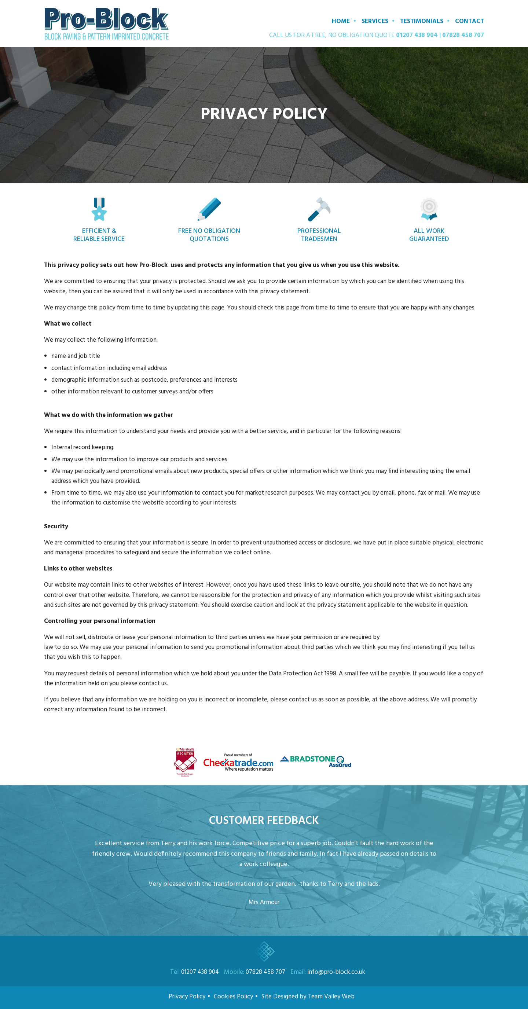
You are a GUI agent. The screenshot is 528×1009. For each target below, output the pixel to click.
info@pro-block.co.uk (336, 972)
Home (341, 21)
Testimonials (421, 21)
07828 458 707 (463, 35)
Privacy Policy (187, 997)
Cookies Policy (233, 997)
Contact (469, 21)
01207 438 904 (417, 35)
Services (375, 21)
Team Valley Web (332, 997)
